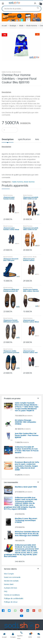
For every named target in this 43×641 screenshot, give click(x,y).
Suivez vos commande (12, 577)
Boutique (13, 25)
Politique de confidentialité (13, 598)
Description (7, 139)
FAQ (5, 591)
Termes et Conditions (12, 595)
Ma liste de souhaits (11, 581)
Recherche (38, 8)
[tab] (7, 140)
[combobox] (18, 8)
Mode (21, 25)
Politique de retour (10, 602)
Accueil (4, 25)
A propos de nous (10, 588)
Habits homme (6, 72)
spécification (24, 139)
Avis (37, 139)
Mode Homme (31, 25)
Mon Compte (9, 574)
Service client (8, 584)
